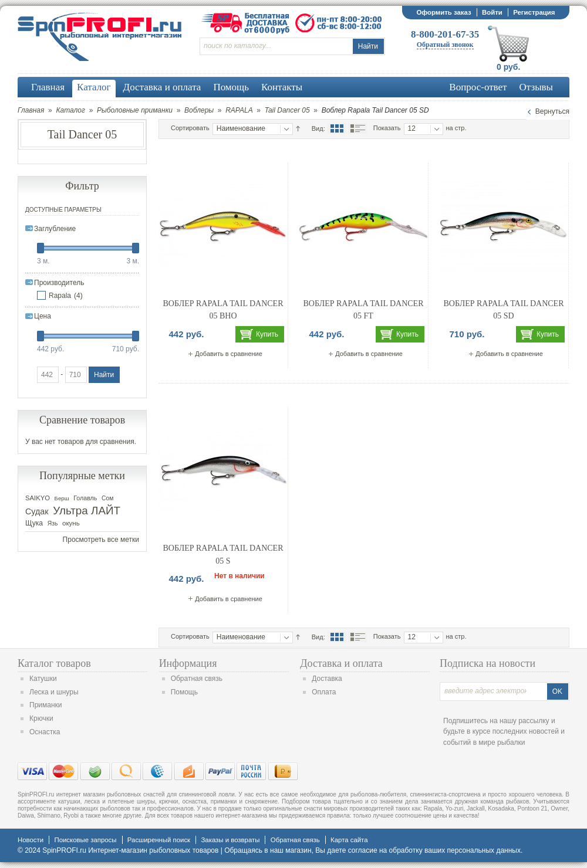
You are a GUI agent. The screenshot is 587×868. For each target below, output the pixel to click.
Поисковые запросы (85, 839)
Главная (31, 110)
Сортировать (190, 127)
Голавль (85, 497)
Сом (107, 498)
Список (357, 128)
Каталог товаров (54, 663)
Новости (30, 839)
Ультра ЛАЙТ (86, 510)
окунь (71, 523)
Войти (492, 12)
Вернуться (552, 111)
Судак (37, 511)
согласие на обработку (385, 850)
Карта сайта (348, 839)
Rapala (60, 295)
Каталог (70, 110)
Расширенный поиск (158, 839)
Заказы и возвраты (230, 839)
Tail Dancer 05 (287, 110)
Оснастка (44, 732)
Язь (53, 523)
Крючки (41, 718)
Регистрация (534, 12)
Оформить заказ (443, 12)
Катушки (43, 678)
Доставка (327, 678)
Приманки (45, 705)
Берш (62, 498)
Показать (387, 127)
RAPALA (238, 110)
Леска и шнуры (54, 692)
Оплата (324, 692)
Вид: (318, 128)
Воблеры (199, 110)
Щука (34, 523)
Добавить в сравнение (228, 353)
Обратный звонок (445, 44)
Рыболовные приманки (135, 110)
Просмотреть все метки (101, 539)
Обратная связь (196, 678)
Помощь (184, 692)
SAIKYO (37, 497)
